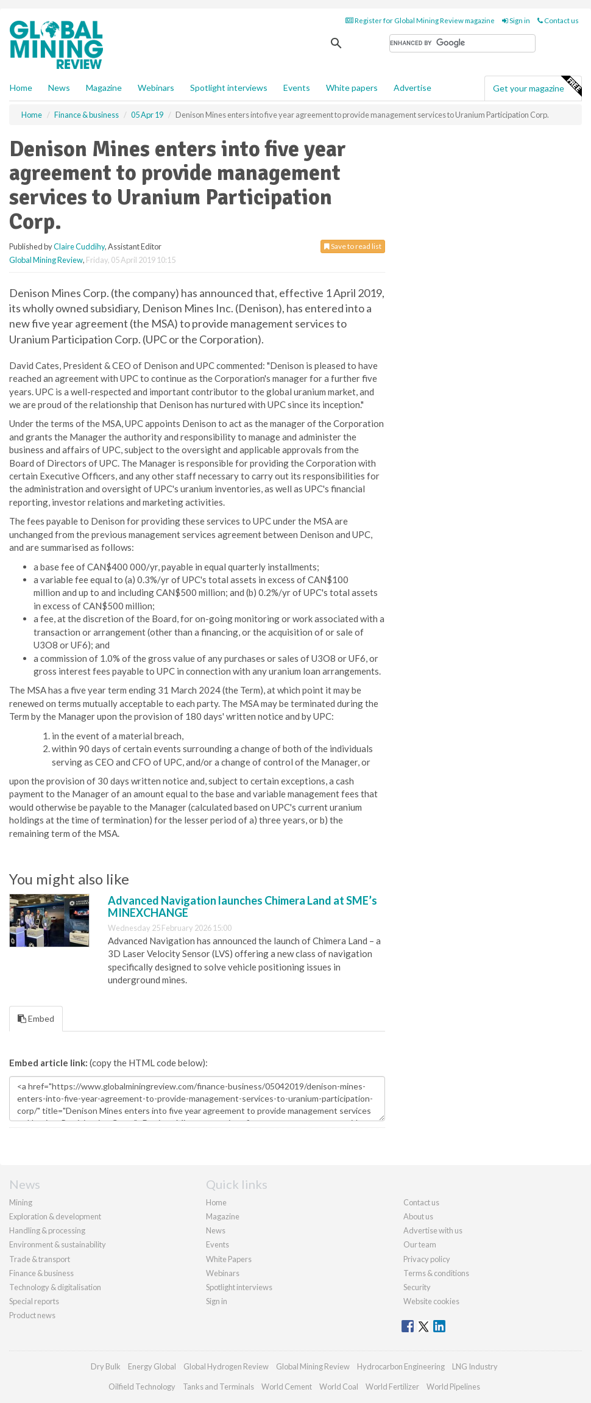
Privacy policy (426, 1259)
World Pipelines (453, 1386)
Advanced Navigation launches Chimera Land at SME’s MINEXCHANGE (242, 906)
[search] (462, 43)
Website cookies (431, 1301)
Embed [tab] (36, 1018)
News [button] (59, 87)
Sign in (516, 20)
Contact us (558, 20)
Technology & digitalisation (55, 1287)
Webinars (156, 87)
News (215, 1230)
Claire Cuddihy (79, 246)
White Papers (229, 1259)
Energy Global (152, 1366)
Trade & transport (39, 1259)
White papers (352, 87)
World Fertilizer (392, 1386)
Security (417, 1287)
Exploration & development (55, 1216)
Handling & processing (47, 1230)
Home (21, 87)
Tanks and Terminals (218, 1386)
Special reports (34, 1301)
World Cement (286, 1386)
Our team (419, 1244)
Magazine (104, 87)
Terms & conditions (436, 1273)
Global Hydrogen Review (226, 1366)
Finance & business (41, 1273)
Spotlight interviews (228, 87)
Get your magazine (537, 86)
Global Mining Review (46, 260)
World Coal (338, 1386)
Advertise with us (432, 1230)
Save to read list (352, 246)
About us (418, 1216)
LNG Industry (475, 1366)
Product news (32, 1315)
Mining (20, 1202)
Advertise (412, 87)
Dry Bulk (106, 1366)
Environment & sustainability (57, 1244)
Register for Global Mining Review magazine (420, 20)
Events (296, 87)
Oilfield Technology (141, 1386)
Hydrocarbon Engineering (401, 1366)
